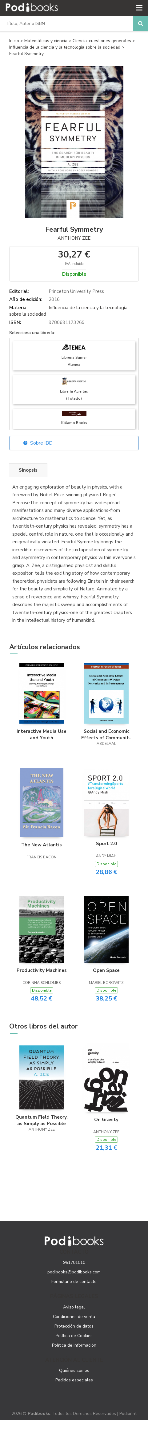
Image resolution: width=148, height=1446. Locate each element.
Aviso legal (74, 1307)
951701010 (74, 1262)
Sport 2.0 (106, 844)
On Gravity (106, 1119)
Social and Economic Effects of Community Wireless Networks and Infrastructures (106, 734)
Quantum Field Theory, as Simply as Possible (41, 1120)
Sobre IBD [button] (38, 443)
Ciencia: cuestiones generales (102, 41)
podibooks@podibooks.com (74, 1272)
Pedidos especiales (74, 1380)
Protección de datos (74, 1326)
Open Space (106, 970)
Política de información (74, 1345)
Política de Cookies (74, 1336)
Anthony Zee (74, 238)
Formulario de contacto (74, 1281)
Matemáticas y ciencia (46, 41)
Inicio (14, 41)
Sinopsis (28, 470)
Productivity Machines (42, 970)
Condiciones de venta (74, 1317)
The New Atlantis (41, 845)
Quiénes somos (74, 1370)
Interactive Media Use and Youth (41, 734)
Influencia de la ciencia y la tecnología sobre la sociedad (65, 47)
